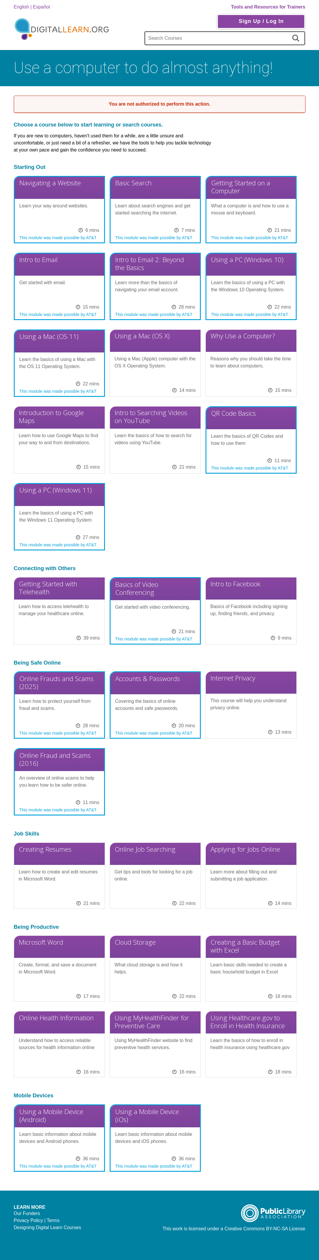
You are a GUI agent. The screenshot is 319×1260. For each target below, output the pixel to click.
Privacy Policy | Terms (37, 1220)
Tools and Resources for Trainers (268, 6)
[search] (297, 38)
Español (41, 6)
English (21, 6)
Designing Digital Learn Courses (47, 1227)
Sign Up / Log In (261, 21)
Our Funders (27, 1213)
